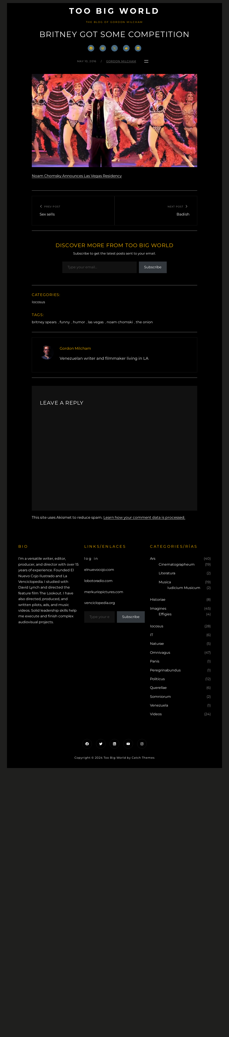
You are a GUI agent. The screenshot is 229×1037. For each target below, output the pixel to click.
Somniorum (160, 697)
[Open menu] (146, 61)
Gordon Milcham (121, 61)
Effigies (165, 614)
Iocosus (38, 302)
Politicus (157, 679)
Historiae (157, 599)
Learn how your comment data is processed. (144, 517)
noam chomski (120, 322)
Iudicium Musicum (183, 588)
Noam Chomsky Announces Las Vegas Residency (77, 176)
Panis (154, 661)
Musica (165, 582)
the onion (144, 322)
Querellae (158, 688)
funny (65, 322)
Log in (91, 558)
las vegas (96, 322)
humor (79, 322)
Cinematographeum (177, 564)
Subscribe (153, 267)
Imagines (158, 608)
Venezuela (159, 705)
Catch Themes (143, 757)
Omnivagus (160, 652)
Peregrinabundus (165, 670)
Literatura (167, 573)
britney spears (44, 322)
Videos (156, 714)
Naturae (157, 644)
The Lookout (50, 593)
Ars (152, 558)
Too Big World (115, 11)
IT (151, 635)
